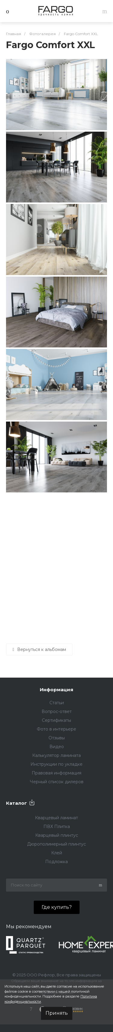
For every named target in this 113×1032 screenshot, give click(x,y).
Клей (56, 853)
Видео (56, 746)
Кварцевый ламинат (56, 817)
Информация (56, 689)
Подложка (56, 861)
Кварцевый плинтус (56, 835)
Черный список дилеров (56, 781)
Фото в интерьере (56, 729)
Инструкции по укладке (56, 764)
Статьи (56, 702)
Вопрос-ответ (57, 711)
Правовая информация (56, 773)
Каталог (16, 803)
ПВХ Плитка (56, 826)
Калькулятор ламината (56, 755)
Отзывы (57, 738)
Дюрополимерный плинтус (56, 844)
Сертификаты (56, 720)
